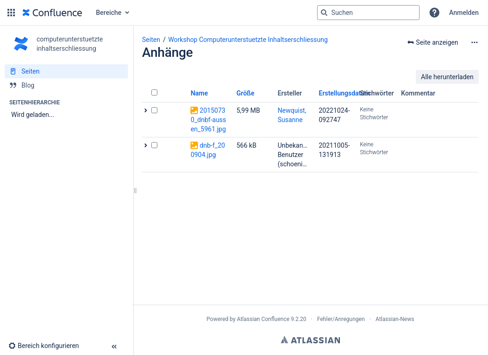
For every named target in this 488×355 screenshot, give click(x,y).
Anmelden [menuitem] (464, 12)
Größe (246, 93)
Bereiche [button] (109, 12)
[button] (11, 12)
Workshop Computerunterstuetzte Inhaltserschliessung (248, 39)
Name (199, 93)
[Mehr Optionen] (474, 42)
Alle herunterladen (447, 77)
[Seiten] (66, 71)
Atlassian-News (394, 319)
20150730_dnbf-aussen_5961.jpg (208, 120)
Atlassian (310, 340)
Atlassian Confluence (263, 319)
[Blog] (66, 85)
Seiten (151, 39)
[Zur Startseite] (52, 12)
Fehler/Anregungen (341, 319)
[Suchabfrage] (368, 12)
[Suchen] (324, 12)
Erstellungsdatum (345, 93)
